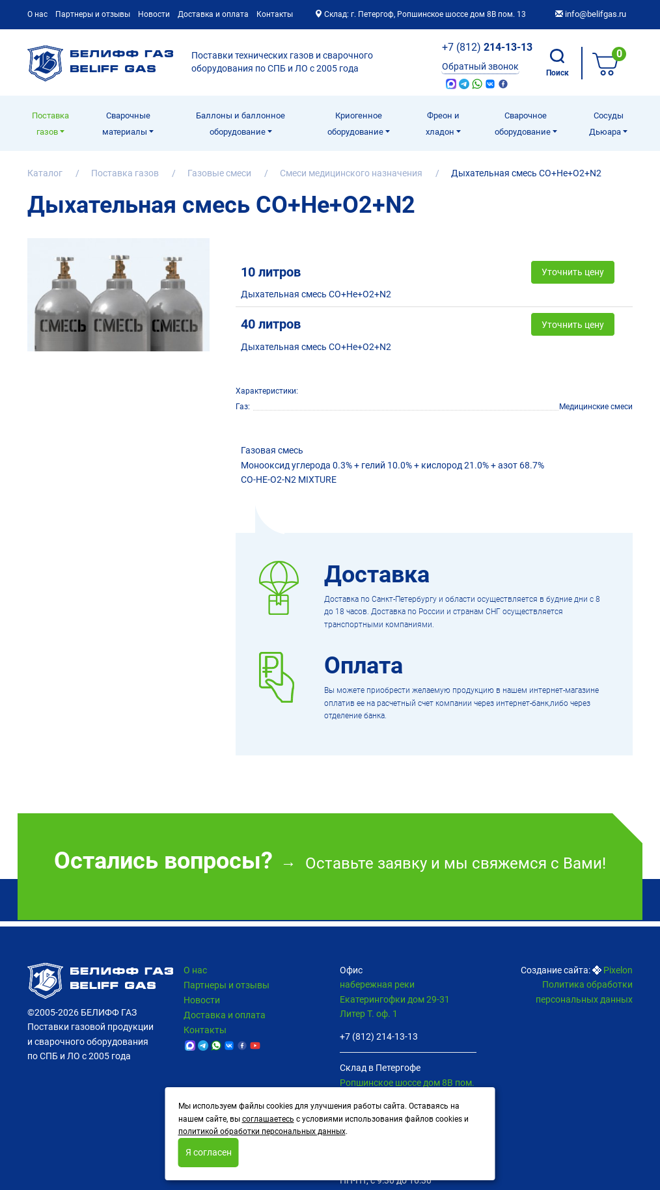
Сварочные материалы (126, 124)
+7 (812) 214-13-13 (379, 1036)
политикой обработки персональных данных (262, 1131)
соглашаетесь (268, 1119)
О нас (37, 14)
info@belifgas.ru (590, 14)
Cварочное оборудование (524, 124)
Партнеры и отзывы (92, 14)
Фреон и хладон (443, 124)
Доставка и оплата (213, 14)
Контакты (274, 14)
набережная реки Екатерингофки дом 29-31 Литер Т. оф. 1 (395, 999)
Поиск (557, 63)
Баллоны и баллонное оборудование (240, 124)
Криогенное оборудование (356, 124)
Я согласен (209, 1152)
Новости (154, 14)
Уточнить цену (573, 255)
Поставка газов (50, 124)
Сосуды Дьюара (606, 124)
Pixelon (618, 970)
